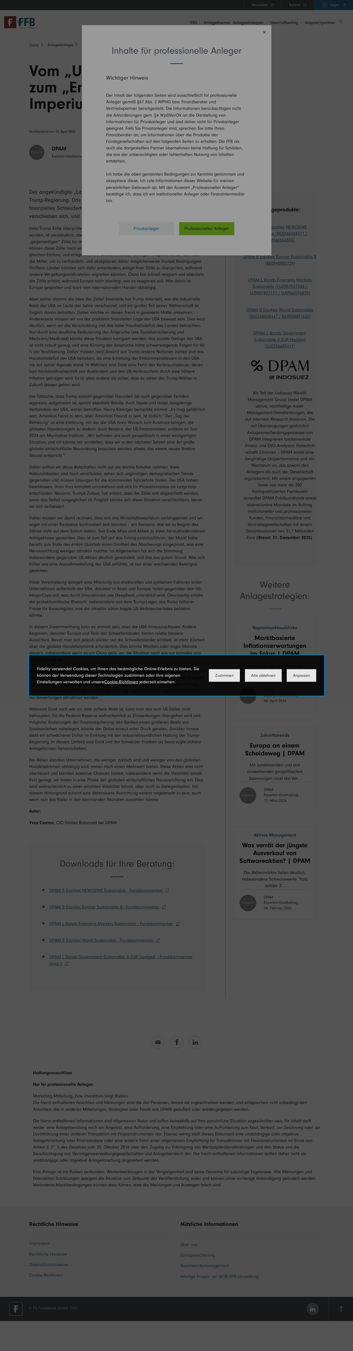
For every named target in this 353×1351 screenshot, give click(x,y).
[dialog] (176, 675)
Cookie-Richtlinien (121, 682)
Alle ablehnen (263, 675)
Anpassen (301, 675)
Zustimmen (224, 675)
